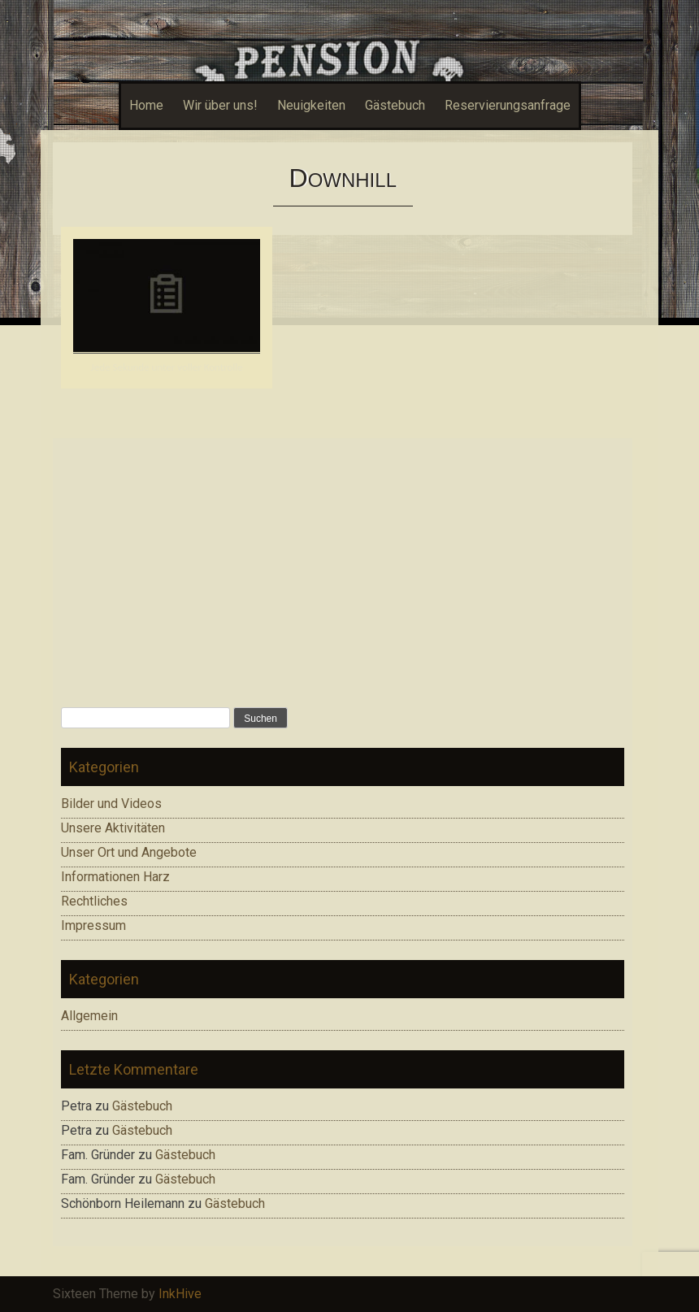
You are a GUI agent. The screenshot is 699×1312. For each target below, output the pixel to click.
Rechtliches (94, 901)
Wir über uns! (220, 105)
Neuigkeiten (311, 105)
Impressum (93, 925)
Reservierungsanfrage (508, 105)
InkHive (180, 1293)
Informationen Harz (115, 876)
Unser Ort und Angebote (129, 852)
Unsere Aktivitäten (113, 828)
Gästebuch (395, 105)
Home (146, 105)
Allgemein (89, 1015)
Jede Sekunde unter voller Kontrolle (167, 367)
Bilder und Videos (111, 803)
